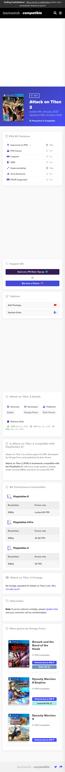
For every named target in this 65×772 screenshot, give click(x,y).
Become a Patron (32, 283)
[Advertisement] (32, 52)
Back (34, 96)
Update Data (33, 312)
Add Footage (33, 305)
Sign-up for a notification (38, 2)
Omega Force (31, 412)
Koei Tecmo (49, 412)
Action (10, 412)
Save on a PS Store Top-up (32, 271)
